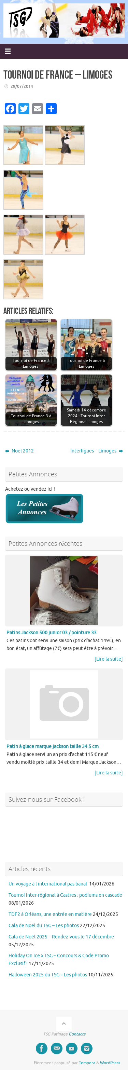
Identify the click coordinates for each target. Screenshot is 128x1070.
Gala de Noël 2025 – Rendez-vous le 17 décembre (61, 937)
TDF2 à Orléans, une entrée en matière (50, 914)
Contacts (77, 1034)
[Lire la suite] (109, 659)
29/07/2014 (22, 86)
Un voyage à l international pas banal (48, 884)
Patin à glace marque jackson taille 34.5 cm (52, 746)
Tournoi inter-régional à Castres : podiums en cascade (65, 895)
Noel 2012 (19, 451)
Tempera (87, 1063)
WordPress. (110, 1063)
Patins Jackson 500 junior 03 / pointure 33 (51, 633)
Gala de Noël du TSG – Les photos (44, 926)
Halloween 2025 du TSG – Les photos (48, 975)
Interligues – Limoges (96, 451)
